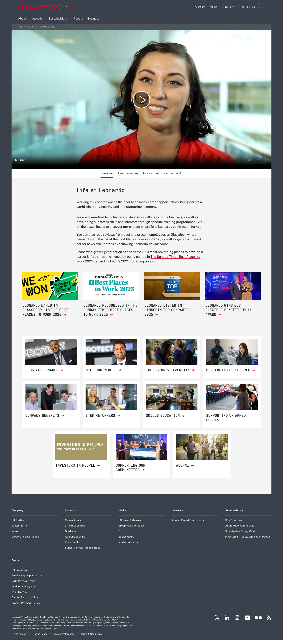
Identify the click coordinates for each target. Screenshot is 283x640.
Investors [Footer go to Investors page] (177, 510)
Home (21, 27)
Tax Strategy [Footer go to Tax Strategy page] (19, 591)
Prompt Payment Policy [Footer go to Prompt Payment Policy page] (26, 603)
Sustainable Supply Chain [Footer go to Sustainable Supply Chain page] (240, 531)
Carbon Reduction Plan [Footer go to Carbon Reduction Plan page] (25, 597)
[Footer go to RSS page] (268, 617)
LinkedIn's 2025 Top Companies (129, 261)
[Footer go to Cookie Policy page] (40, 634)
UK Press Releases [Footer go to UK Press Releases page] (129, 520)
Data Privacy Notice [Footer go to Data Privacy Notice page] (24, 580)
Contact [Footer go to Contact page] (17, 560)
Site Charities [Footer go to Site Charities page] (233, 520)
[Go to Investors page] (199, 7)
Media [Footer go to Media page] (122, 510)
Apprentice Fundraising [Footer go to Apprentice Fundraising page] (239, 525)
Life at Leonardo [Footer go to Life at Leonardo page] (75, 525)
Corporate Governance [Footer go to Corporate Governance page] (25, 536)
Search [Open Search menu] (263, 6)
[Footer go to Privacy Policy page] (19, 634)
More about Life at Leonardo (163, 173)
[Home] (37, 6)
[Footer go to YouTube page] (247, 617)
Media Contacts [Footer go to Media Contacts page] (128, 542)
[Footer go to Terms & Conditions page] (91, 634)
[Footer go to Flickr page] (258, 617)
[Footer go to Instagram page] (237, 617)
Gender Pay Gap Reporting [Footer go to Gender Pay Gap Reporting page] (27, 575)
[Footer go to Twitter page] (215, 617)
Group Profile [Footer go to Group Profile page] (20, 525)
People (31, 27)
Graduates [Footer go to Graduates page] (71, 531)
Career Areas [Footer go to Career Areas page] (73, 520)
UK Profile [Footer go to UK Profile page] (18, 520)
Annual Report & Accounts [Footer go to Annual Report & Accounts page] (188, 520)
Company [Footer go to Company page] (17, 510)
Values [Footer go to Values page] (16, 531)
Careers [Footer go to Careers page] (70, 510)
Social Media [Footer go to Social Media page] (126, 536)
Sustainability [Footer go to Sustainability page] (234, 510)
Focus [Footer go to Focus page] (122, 531)
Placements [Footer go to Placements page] (72, 542)
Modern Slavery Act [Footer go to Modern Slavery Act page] (23, 586)
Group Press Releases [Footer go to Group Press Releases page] (131, 525)
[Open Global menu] (249, 7)
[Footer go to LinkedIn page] (227, 617)
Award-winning (128, 173)
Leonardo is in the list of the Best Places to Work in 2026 (118, 239)
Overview (107, 173)
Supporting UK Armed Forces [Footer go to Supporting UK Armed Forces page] (82, 547)
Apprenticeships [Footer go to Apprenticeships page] (75, 536)
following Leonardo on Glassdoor (143, 244)
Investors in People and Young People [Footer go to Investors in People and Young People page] (248, 536)
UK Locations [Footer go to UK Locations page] (20, 570)
